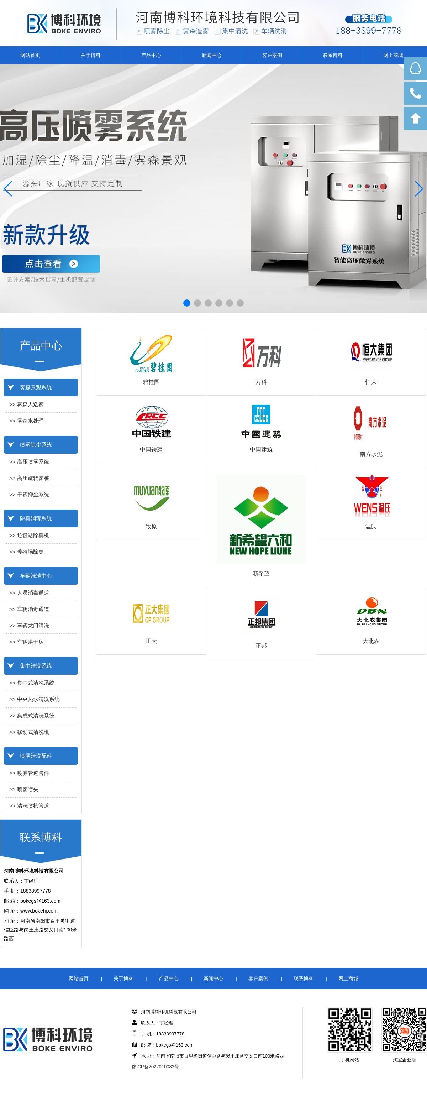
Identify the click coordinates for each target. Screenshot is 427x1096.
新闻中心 (212, 55)
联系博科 (333, 55)
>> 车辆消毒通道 (29, 609)
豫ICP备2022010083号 (155, 1066)
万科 (261, 382)
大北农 (371, 641)
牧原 (151, 526)
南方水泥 (371, 454)
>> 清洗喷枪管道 (29, 806)
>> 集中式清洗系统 (31, 683)
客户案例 (272, 55)
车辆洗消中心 (36, 576)
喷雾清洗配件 (36, 756)
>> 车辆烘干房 (26, 642)
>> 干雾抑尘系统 (29, 494)
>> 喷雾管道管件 (29, 773)
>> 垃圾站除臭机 (29, 535)
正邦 (261, 646)
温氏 (371, 526)
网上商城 (393, 55)
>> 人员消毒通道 (29, 593)
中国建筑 (261, 450)
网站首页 (30, 55)
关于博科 (91, 55)
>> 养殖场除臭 (26, 552)
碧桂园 (151, 382)
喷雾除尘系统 (36, 445)
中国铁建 (151, 450)
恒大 (371, 382)
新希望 (261, 573)
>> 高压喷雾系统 (29, 462)
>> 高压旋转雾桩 (29, 478)
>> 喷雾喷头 (23, 789)
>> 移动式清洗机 (29, 732)
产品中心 (151, 55)
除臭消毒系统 (36, 518)
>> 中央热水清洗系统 (34, 699)
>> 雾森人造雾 (26, 404)
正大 (151, 641)
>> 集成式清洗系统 (31, 716)
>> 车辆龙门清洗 (29, 625)
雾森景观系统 (36, 387)
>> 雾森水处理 (26, 421)
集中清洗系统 (36, 666)
